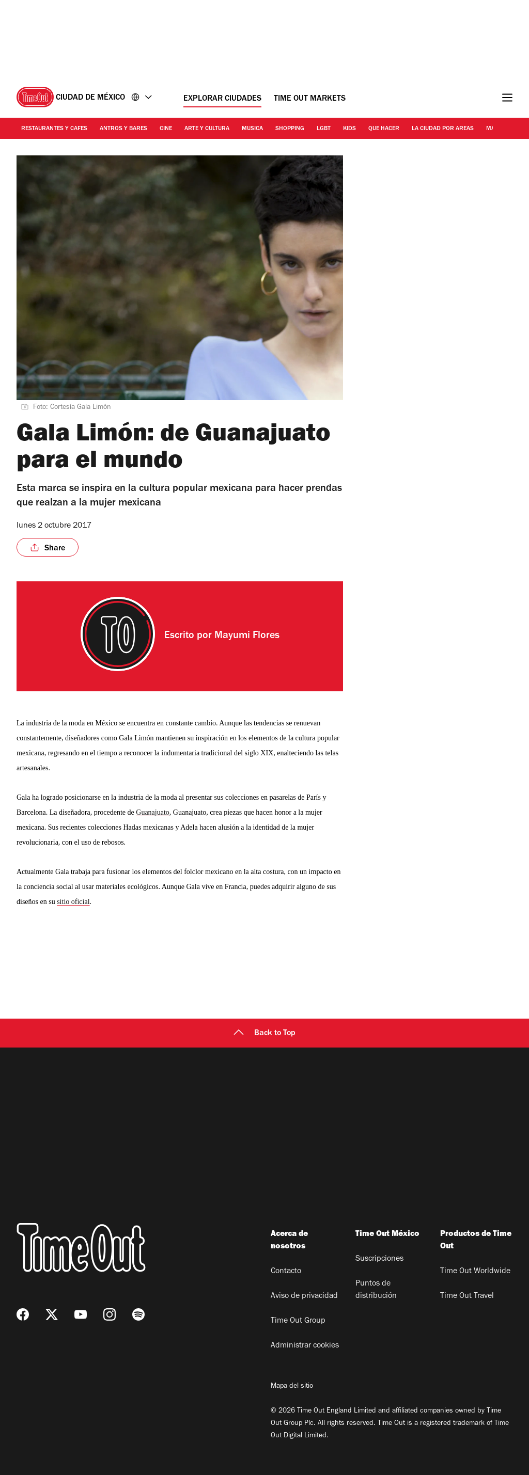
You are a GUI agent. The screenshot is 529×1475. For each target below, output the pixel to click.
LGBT (324, 129)
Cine (166, 129)
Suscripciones (379, 1259)
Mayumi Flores (246, 636)
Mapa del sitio (292, 1386)
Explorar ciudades (222, 99)
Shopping (289, 129)
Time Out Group (298, 1321)
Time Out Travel (467, 1296)
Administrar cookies (305, 1346)
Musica (252, 129)
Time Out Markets (310, 99)
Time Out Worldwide (475, 1271)
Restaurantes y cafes (54, 129)
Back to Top (264, 1033)
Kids (349, 129)
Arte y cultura (206, 129)
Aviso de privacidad (304, 1296)
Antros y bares (123, 129)
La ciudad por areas (443, 129)
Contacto (286, 1271)
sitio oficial (73, 902)
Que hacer (383, 129)
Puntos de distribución (376, 1290)
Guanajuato (152, 812)
